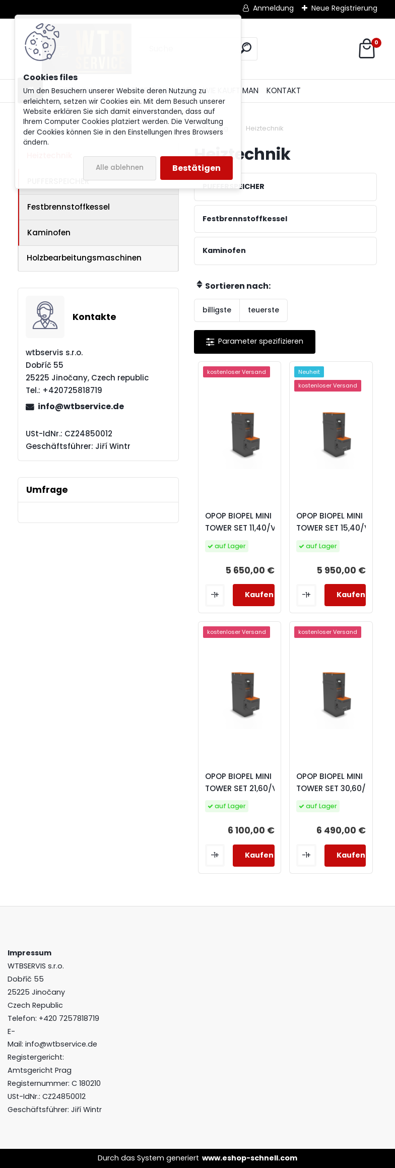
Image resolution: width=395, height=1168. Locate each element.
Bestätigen (196, 168)
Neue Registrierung (344, 8)
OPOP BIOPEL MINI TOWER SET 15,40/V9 (335, 521)
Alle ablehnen (120, 167)
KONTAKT (284, 90)
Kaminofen (49, 232)
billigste (217, 310)
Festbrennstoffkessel (68, 207)
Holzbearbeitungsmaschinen (84, 257)
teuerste (263, 310)
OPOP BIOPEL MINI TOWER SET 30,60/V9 (336, 782)
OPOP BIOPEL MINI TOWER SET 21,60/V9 (244, 782)
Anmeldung (273, 8)
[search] (245, 48)
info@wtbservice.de (81, 406)
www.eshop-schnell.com (249, 1158)
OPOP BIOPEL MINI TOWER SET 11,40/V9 (243, 521)
